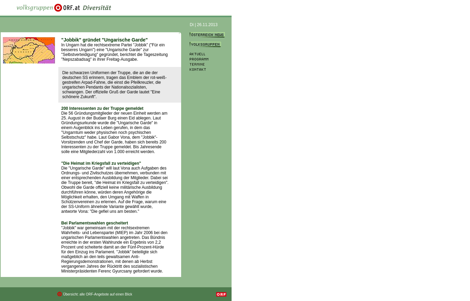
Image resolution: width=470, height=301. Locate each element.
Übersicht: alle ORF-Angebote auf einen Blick (97, 294)
